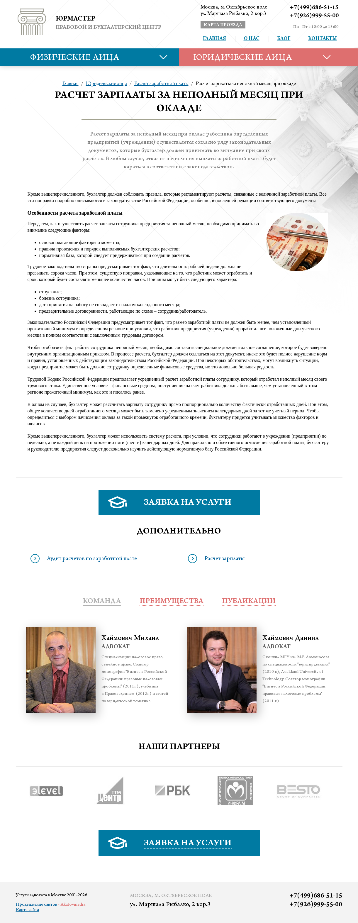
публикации (249, 601)
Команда (102, 601)
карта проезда (223, 25)
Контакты (322, 39)
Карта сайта (27, 910)
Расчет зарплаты (224, 559)
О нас (251, 39)
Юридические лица (106, 84)
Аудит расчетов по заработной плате (92, 559)
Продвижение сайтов (36, 904)
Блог (284, 39)
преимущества (171, 601)
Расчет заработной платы (161, 84)
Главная (214, 39)
